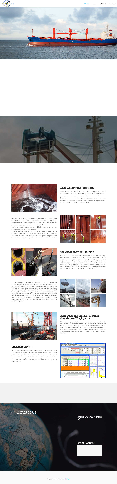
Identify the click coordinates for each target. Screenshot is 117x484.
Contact (112, 3)
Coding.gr (67, 479)
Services (103, 3)
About (94, 3)
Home (86, 3)
